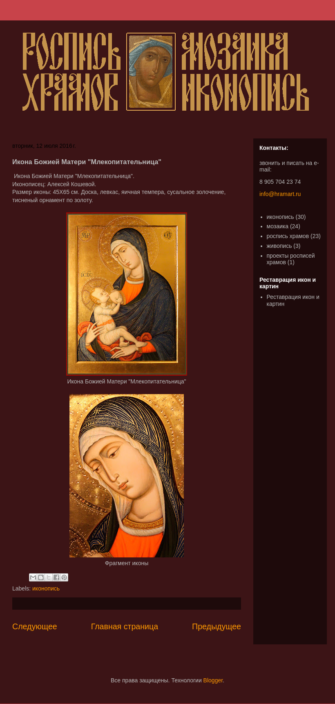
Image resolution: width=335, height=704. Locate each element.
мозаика (278, 226)
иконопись (46, 588)
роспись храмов (288, 236)
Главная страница (124, 626)
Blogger (213, 680)
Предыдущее (216, 626)
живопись (279, 246)
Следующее (34, 626)
